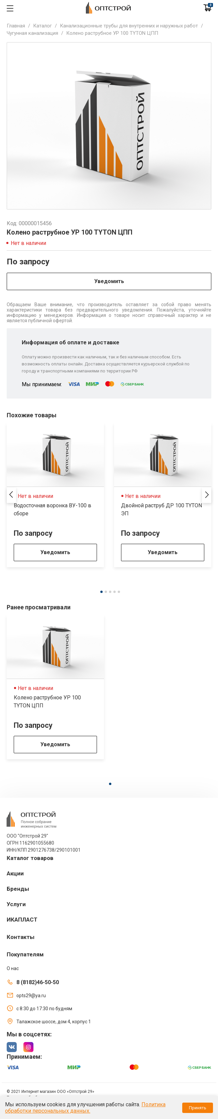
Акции (15, 873)
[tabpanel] (55, 495)
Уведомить (109, 281)
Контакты (20, 937)
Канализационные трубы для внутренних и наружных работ (129, 26)
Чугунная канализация (32, 33)
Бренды (18, 888)
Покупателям (25, 954)
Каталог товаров (30, 858)
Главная (16, 26)
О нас (13, 968)
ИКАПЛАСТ (22, 919)
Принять (197, 1107)
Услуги (16, 904)
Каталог (42, 26)
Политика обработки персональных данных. (85, 1107)
